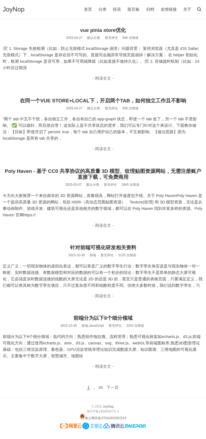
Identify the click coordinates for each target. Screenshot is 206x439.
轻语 (117, 9)
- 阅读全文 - (103, 78)
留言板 (133, 9)
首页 (88, 9)
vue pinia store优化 (103, 30)
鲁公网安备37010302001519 (105, 418)
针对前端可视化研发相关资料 (103, 247)
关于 (187, 9)
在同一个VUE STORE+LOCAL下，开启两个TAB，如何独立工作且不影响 (103, 100)
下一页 (112, 387)
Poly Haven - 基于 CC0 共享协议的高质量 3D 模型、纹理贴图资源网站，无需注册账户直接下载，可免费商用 (103, 174)
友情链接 (169, 9)
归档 (150, 9)
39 (100, 387)
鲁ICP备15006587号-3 (103, 411)
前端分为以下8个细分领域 (102, 318)
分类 (102, 9)
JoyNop (13, 9)
